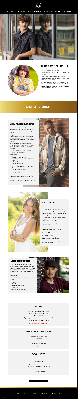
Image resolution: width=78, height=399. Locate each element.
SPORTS (26, 393)
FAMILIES (34, 393)
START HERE (57, 397)
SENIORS (17, 393)
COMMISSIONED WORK (57, 393)
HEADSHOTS (44, 393)
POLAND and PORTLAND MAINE (69, 397)
